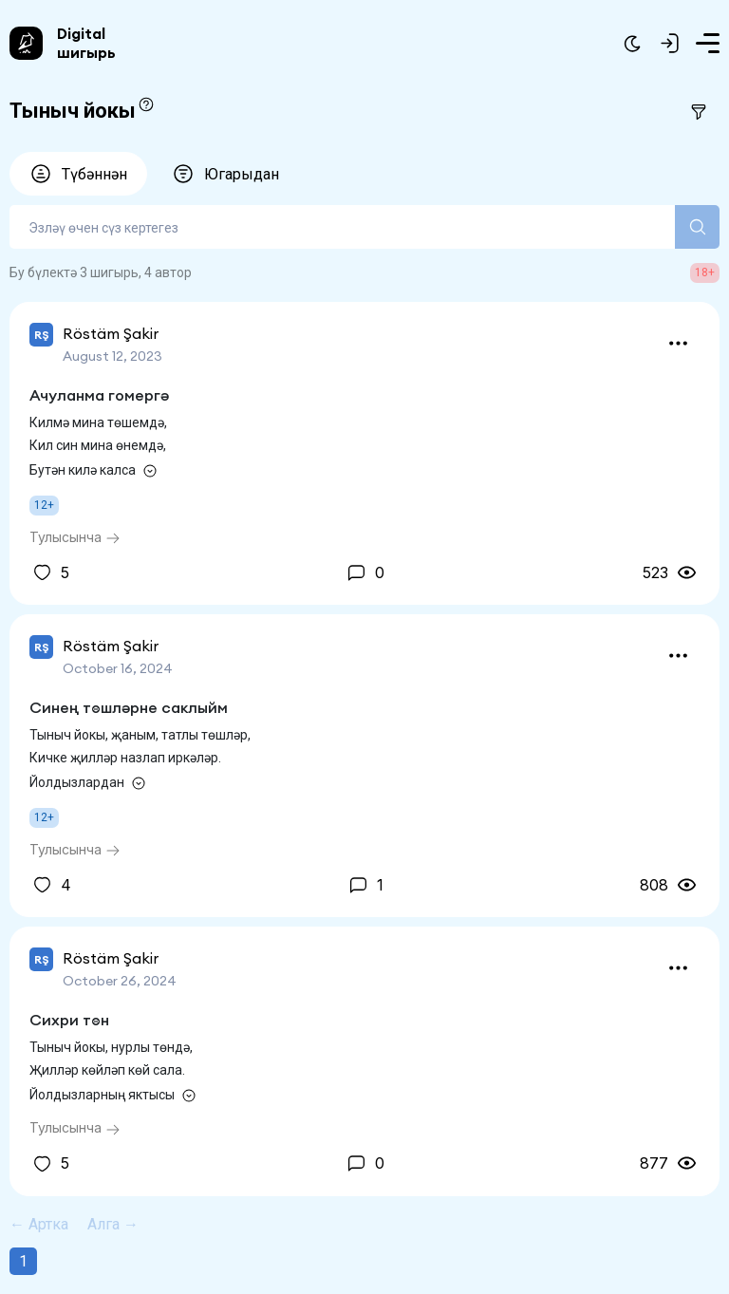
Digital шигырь (86, 43)
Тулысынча (75, 537)
